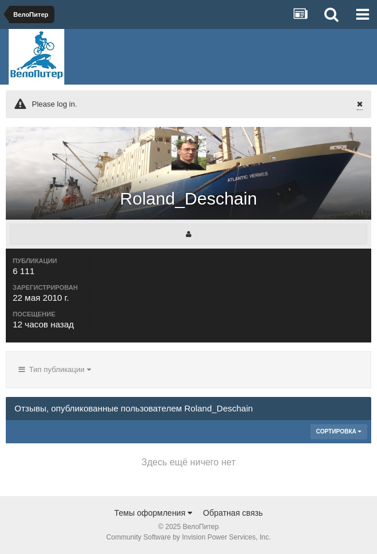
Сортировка (338, 431)
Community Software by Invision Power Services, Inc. (188, 537)
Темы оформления (153, 512)
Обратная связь (233, 512)
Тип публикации (55, 369)
